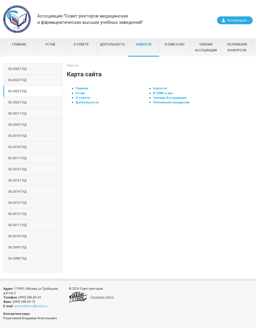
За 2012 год (17, 214)
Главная (19, 44)
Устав (50, 44)
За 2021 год (17, 113)
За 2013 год (17, 202)
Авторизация (237, 20)
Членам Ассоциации (206, 47)
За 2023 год (17, 91)
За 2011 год (17, 225)
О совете (81, 44)
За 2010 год (17, 236)
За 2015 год (17, 180)
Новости (143, 44)
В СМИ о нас (175, 44)
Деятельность (112, 44)
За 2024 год (17, 80)
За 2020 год (17, 124)
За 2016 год (17, 169)
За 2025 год (17, 69)
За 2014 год (17, 191)
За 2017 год (17, 158)
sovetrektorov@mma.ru (30, 306)
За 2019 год (17, 136)
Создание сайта (102, 297)
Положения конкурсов (237, 47)
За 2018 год (17, 147)
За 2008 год (17, 258)
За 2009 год (17, 247)
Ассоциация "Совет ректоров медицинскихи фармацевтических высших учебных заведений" (90, 19)
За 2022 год (17, 102)
